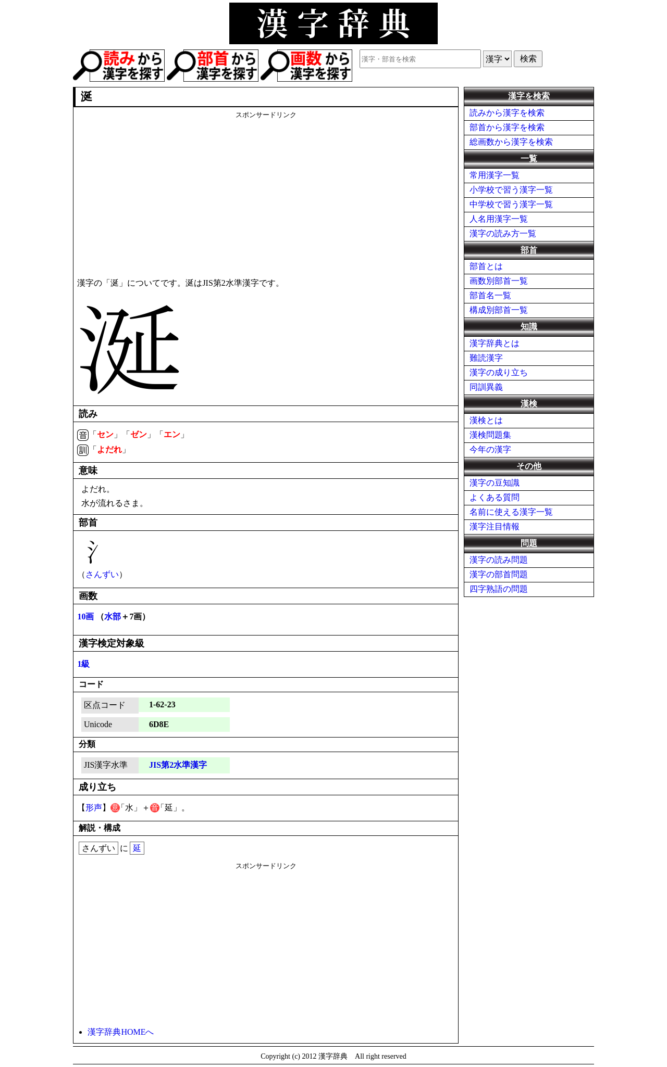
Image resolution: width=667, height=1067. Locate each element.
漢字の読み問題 (499, 559)
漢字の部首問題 (499, 574)
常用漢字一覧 (495, 175)
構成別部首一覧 (499, 310)
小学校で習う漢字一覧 (511, 189)
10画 (85, 616)
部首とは (486, 266)
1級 (83, 663)
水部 (112, 616)
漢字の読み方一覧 (503, 233)
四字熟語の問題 (499, 589)
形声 (93, 807)
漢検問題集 (490, 434)
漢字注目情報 (495, 526)
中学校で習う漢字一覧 (511, 204)
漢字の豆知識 (495, 482)
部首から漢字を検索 (507, 127)
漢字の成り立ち (499, 372)
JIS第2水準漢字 (178, 764)
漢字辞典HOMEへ (121, 1031)
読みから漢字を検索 (507, 112)
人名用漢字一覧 (499, 218)
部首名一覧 (490, 295)
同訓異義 (486, 387)
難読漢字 (486, 357)
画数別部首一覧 (499, 280)
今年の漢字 (490, 449)
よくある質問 (495, 497)
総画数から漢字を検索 (511, 141)
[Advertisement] (265, 192)
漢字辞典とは (495, 343)
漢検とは (486, 420)
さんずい (102, 574)
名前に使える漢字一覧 (511, 511)
